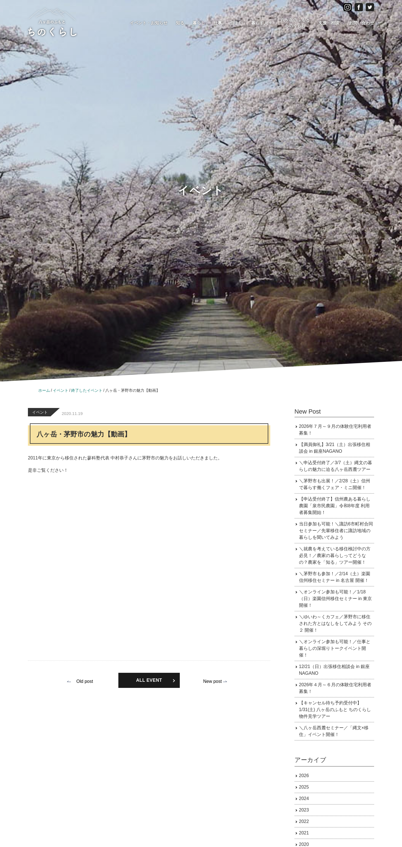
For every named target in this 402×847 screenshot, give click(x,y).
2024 (304, 798)
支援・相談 (328, 22)
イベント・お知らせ (149, 22)
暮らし (199, 22)
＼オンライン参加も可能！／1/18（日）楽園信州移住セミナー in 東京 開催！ (335, 598)
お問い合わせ (361, 22)
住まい (236, 22)
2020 (304, 844)
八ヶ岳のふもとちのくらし (295, 22)
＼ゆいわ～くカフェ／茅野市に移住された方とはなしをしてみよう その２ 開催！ (335, 623)
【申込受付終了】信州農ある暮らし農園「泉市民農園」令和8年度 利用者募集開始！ (334, 506)
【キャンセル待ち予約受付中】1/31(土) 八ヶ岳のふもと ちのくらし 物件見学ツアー (335, 709)
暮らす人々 (261, 22)
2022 (304, 821)
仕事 (218, 22)
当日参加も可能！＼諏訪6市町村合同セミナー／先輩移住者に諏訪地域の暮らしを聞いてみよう (336, 531)
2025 (304, 787)
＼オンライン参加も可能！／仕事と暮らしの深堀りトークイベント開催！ (334, 648)
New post (212, 681)
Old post (84, 681)
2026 (304, 775)
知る (180, 22)
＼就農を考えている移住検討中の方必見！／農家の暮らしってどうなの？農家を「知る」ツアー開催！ (334, 555)
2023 (304, 810)
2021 (304, 833)
